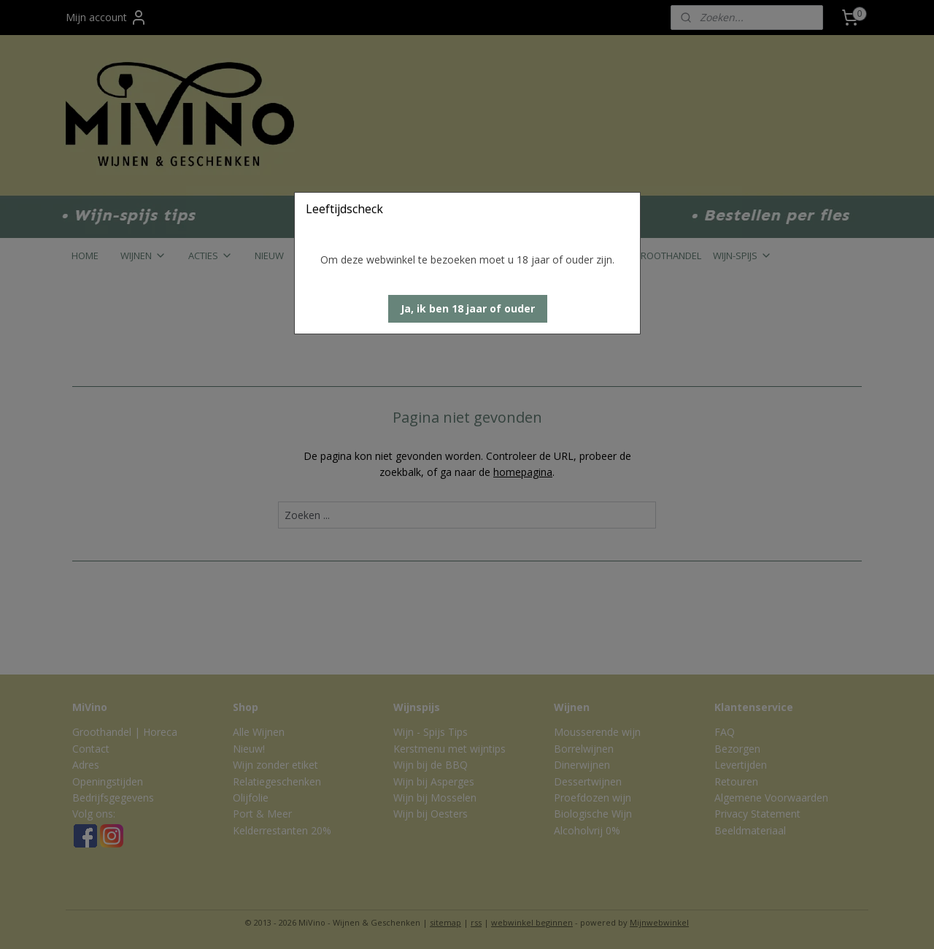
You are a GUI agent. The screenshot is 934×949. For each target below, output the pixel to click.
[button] (467, 309)
